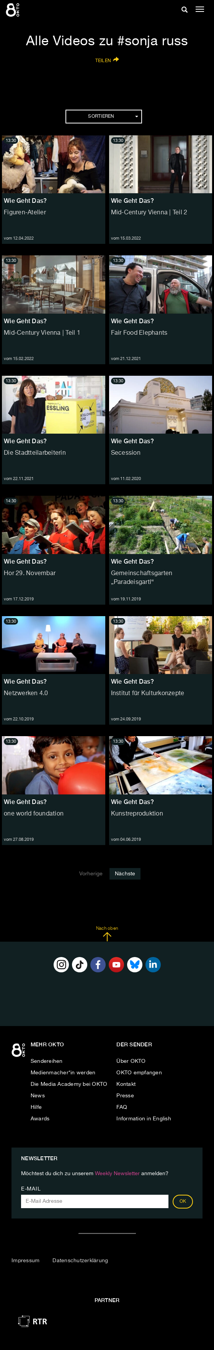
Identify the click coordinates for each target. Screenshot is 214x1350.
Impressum (25, 1260)
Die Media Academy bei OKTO (69, 1084)
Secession (125, 453)
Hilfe (36, 1107)
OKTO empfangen (139, 1072)
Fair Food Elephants (139, 333)
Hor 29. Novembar (30, 574)
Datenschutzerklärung (80, 1260)
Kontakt (126, 1084)
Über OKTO (130, 1061)
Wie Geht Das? (25, 200)
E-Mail (31, 1189)
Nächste (125, 873)
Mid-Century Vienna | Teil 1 (42, 333)
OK (183, 1201)
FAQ (121, 1107)
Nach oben (107, 934)
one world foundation (34, 814)
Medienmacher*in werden (63, 1072)
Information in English (143, 1118)
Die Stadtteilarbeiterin (35, 453)
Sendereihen (47, 1061)
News (38, 1095)
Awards (40, 1118)
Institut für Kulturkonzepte (148, 694)
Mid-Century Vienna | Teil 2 (149, 213)
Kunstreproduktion (137, 814)
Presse (125, 1095)
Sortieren (113, 116)
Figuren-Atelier (25, 213)
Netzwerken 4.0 (26, 694)
